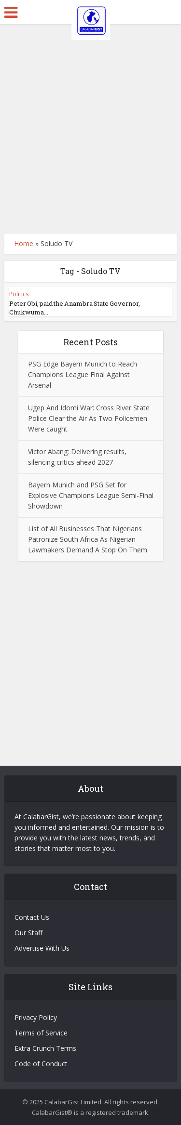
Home (23, 243)
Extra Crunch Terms (45, 1048)
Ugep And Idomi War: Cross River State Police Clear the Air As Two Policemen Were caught (89, 418)
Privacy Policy (35, 1017)
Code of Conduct (41, 1063)
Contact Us (31, 917)
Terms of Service (41, 1032)
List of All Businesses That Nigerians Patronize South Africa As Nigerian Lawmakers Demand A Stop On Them (87, 539)
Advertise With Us (42, 948)
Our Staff (28, 932)
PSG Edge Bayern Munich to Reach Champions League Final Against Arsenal (82, 374)
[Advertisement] (90, 129)
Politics (18, 294)
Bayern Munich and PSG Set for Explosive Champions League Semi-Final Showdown (90, 495)
